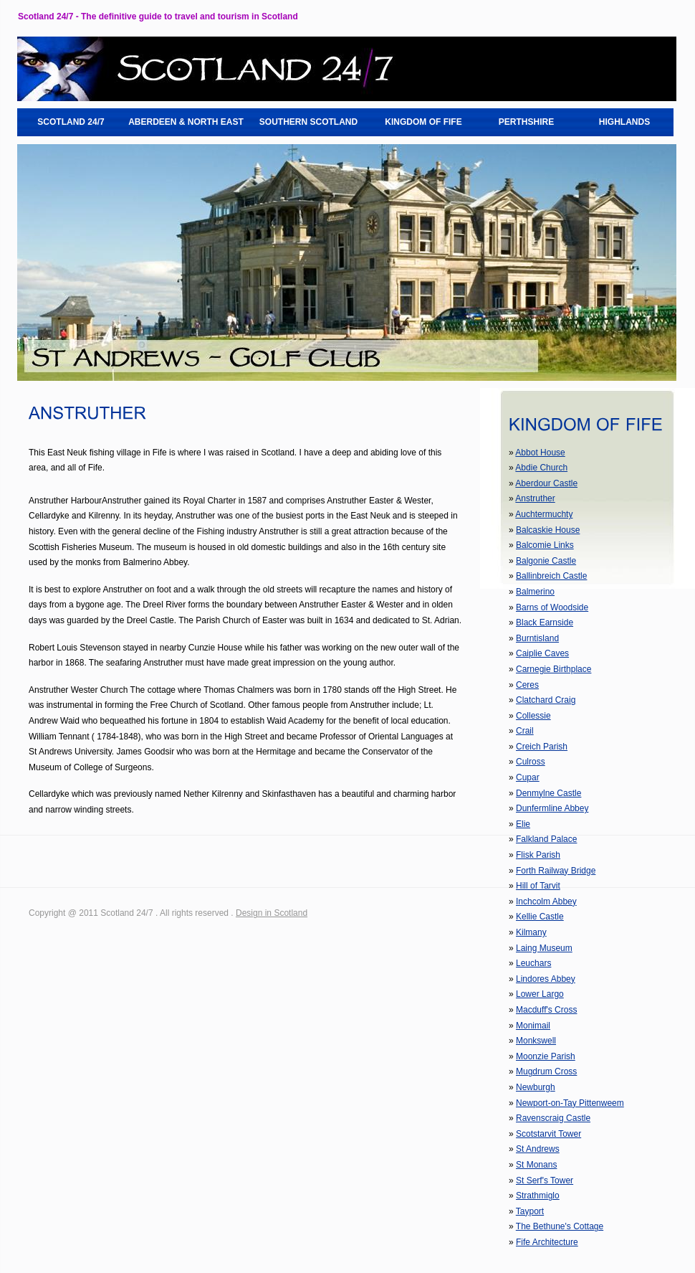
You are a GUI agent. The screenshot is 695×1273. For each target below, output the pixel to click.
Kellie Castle (540, 917)
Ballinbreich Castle (551, 576)
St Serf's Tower (544, 1180)
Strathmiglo (538, 1196)
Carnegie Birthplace (553, 669)
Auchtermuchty (543, 514)
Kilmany (531, 932)
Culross (530, 762)
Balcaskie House (548, 530)
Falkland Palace (546, 839)
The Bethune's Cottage (559, 1226)
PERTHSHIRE (526, 122)
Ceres (527, 685)
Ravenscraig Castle (553, 1118)
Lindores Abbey (545, 979)
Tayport (530, 1211)
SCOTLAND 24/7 (70, 122)
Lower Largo (540, 994)
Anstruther (535, 498)
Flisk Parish (538, 855)
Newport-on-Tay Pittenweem (570, 1103)
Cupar (528, 777)
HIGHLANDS (624, 122)
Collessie (533, 716)
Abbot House (540, 453)
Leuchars (533, 963)
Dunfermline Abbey (552, 808)
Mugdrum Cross (546, 1071)
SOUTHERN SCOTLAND (308, 122)
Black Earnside (544, 622)
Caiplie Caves (542, 653)
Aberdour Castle (546, 483)
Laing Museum (544, 948)
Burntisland (537, 638)
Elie (523, 824)
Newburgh (535, 1087)
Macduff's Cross (546, 1010)
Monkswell (536, 1041)
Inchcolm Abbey (546, 901)
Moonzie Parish (545, 1056)
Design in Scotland (271, 913)
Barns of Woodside (552, 607)
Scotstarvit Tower (548, 1134)
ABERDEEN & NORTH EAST (186, 122)
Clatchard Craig (545, 700)
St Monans (536, 1165)
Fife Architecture (547, 1242)
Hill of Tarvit (538, 886)
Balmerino (535, 592)
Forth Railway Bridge (555, 871)
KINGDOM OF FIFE (423, 122)
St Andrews (538, 1149)
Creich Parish (541, 747)
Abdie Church (541, 468)
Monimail (533, 1026)
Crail (525, 731)
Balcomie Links (545, 545)
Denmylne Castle (548, 793)
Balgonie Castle (546, 561)
